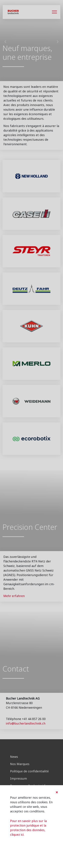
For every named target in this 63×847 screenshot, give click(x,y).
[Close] (57, 792)
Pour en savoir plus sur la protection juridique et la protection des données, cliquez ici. (28, 828)
